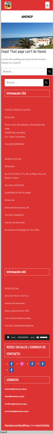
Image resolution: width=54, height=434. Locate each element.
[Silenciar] (37, 337)
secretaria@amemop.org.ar (17, 411)
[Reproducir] (8, 337)
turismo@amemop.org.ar (15, 389)
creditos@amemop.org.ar (16, 404)
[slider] (23, 337)
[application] (27, 337)
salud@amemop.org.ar (14, 396)
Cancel (3, 432)
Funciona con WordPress (17, 425)
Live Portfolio (42, 425)
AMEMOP (27, 17)
